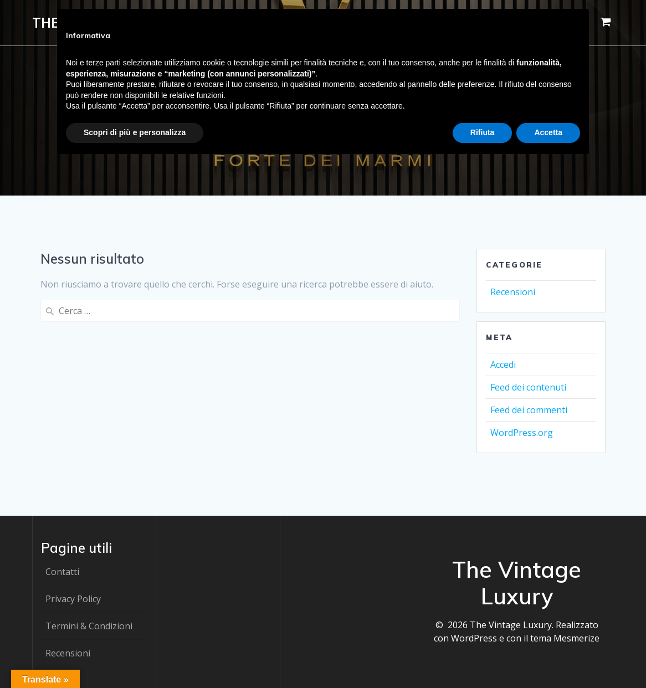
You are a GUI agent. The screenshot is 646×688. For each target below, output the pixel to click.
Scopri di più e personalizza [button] (135, 132)
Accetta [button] (548, 132)
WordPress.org (521, 433)
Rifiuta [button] (482, 132)
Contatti (62, 572)
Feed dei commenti (528, 410)
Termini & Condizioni (88, 626)
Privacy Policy (73, 599)
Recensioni (512, 292)
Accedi (503, 364)
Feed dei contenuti (528, 387)
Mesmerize (576, 638)
